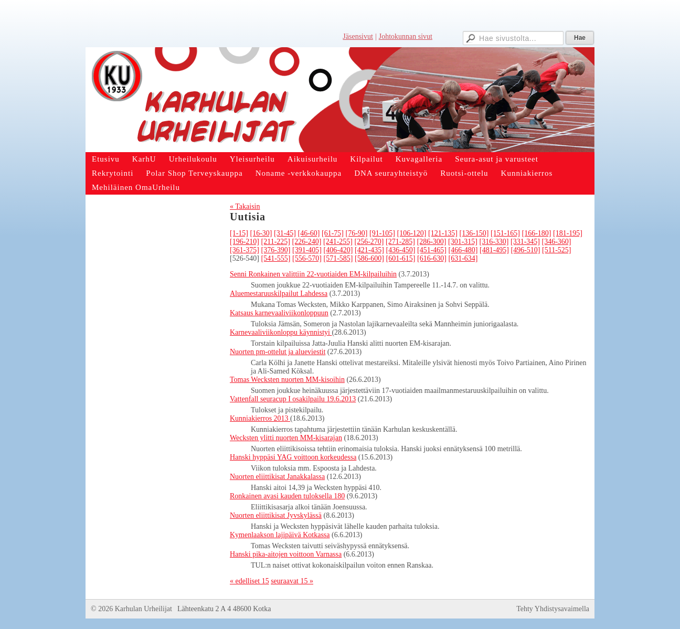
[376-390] (276, 250)
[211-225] (275, 242)
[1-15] (239, 233)
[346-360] (556, 242)
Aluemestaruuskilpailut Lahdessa (278, 293)
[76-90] (357, 233)
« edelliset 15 (249, 581)
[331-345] (525, 242)
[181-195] (567, 233)
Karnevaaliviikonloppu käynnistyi (281, 332)
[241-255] (338, 242)
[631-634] (463, 258)
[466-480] (463, 250)
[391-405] (307, 250)
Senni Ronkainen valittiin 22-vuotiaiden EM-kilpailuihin (313, 274)
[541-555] (276, 258)
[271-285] (400, 242)
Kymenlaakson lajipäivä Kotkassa (280, 535)
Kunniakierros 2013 (260, 418)
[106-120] (412, 233)
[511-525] (556, 250)
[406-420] (338, 250)
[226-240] (306, 242)
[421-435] (369, 250)
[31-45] (285, 233)
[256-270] (369, 242)
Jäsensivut (358, 36)
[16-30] (261, 233)
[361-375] (244, 250)
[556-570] (307, 258)
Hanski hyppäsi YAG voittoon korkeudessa (293, 457)
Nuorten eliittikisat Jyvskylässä (276, 515)
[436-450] (401, 250)
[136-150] (474, 233)
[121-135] (443, 233)
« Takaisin (245, 206)
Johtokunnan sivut (405, 36)
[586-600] (369, 258)
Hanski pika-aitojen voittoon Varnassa (286, 554)
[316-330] (493, 242)
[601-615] (401, 258)
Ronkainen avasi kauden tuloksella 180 (287, 496)
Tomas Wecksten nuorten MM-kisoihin (287, 379)
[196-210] (244, 242)
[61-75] (333, 233)
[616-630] (432, 258)
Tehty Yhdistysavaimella (552, 609)
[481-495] (494, 250)
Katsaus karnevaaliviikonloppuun (279, 313)
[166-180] (536, 233)
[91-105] (382, 233)
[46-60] (309, 233)
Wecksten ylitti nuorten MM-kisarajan (286, 438)
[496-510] (525, 250)
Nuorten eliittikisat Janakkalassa (277, 477)
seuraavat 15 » (292, 581)
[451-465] (432, 250)
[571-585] (338, 258)
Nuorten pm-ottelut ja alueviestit (277, 352)
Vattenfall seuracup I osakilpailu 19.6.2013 (293, 399)
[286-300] (431, 242)
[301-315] (462, 242)
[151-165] (505, 233)
